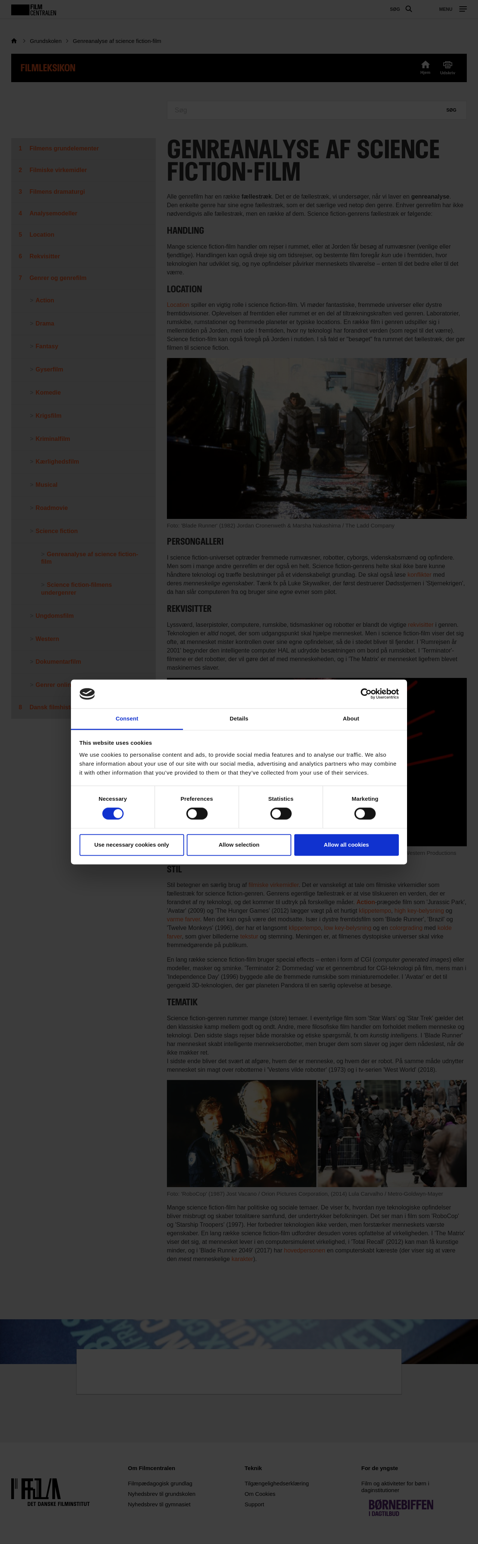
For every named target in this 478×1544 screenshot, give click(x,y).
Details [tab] (239, 718)
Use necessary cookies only (131, 844)
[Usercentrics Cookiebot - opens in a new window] (366, 694)
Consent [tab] (127, 718)
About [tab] (351, 718)
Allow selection (238, 844)
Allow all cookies (346, 844)
